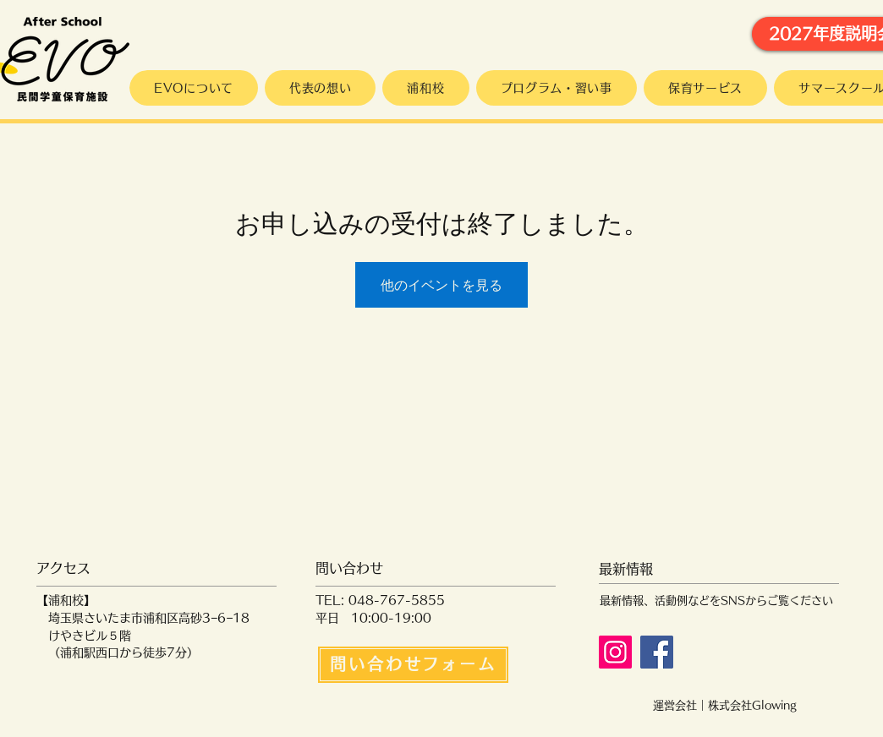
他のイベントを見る (441, 285)
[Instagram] (615, 652)
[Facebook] (656, 652)
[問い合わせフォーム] (413, 665)
